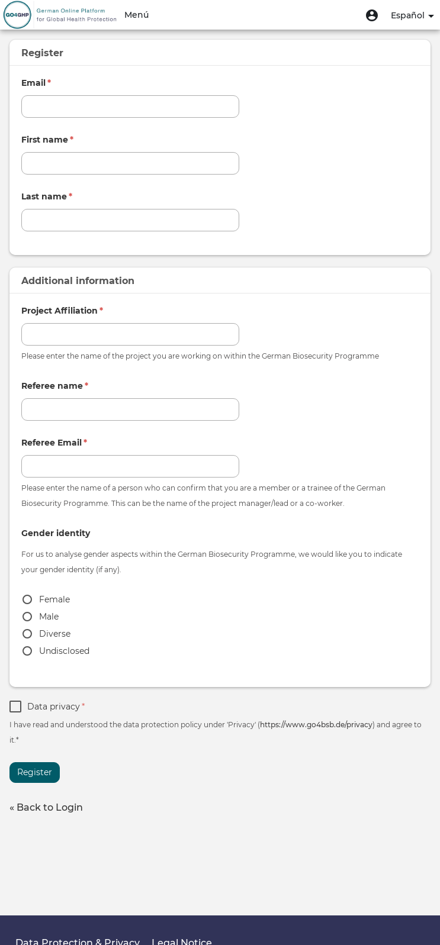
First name (47, 139)
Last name (46, 196)
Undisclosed (64, 651)
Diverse (54, 633)
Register (34, 772)
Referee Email (54, 442)
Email (36, 83)
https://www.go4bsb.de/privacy (316, 724)
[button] (372, 15)
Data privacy (56, 706)
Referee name (54, 385)
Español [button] (412, 15)
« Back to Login (46, 807)
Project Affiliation (62, 310)
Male (49, 616)
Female (54, 599)
